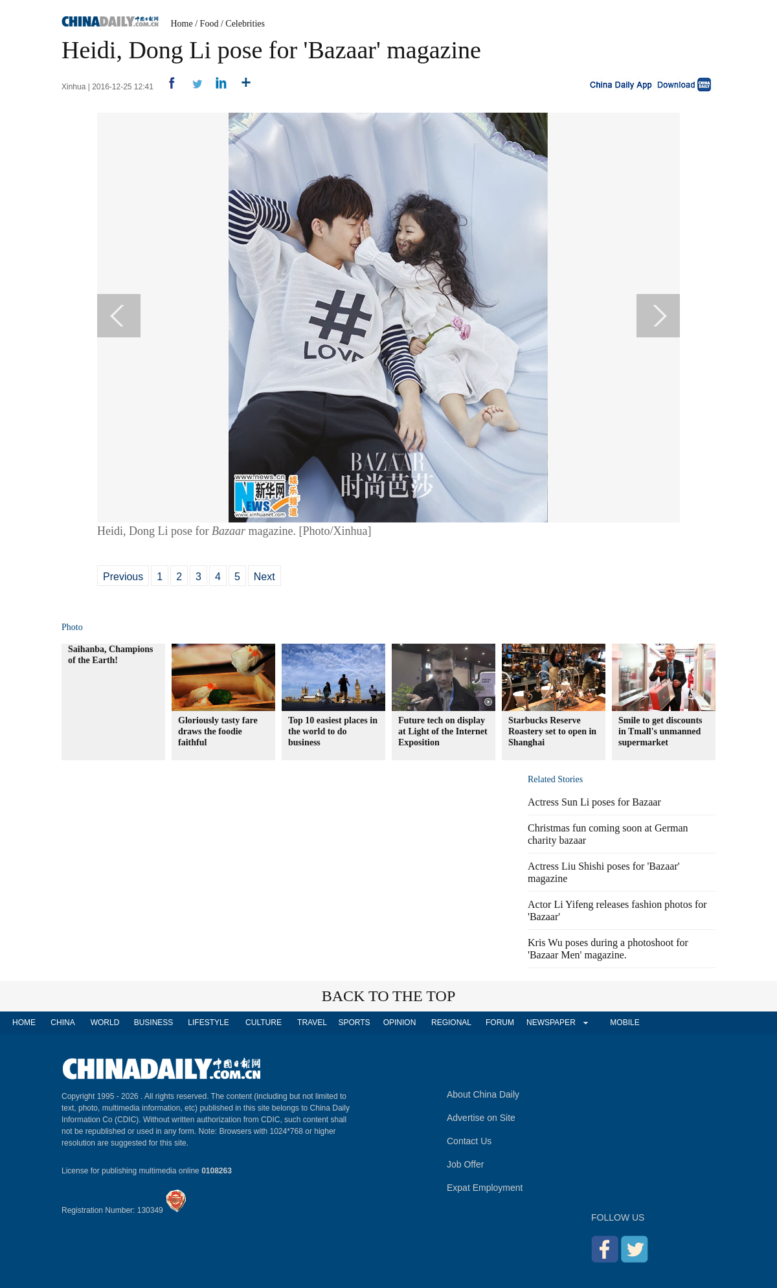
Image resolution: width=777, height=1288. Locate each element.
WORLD (105, 1022)
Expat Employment (485, 1187)
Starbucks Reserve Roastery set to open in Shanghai (552, 731)
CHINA (62, 1022)
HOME (24, 1022)
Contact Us (469, 1141)
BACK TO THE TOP (389, 996)
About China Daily (483, 1094)
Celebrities (245, 23)
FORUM (500, 1022)
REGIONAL (451, 1022)
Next (264, 576)
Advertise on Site (481, 1118)
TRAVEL (312, 1022)
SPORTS (354, 1022)
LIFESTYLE (208, 1022)
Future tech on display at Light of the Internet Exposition (443, 731)
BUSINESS (154, 1022)
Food (209, 23)
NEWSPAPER (550, 1022)
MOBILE (624, 1022)
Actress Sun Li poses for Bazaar (594, 802)
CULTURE (263, 1022)
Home (182, 23)
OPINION (399, 1022)
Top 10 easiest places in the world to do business (332, 731)
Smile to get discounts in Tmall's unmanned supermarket (660, 731)
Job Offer (465, 1164)
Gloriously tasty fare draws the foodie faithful (218, 731)
